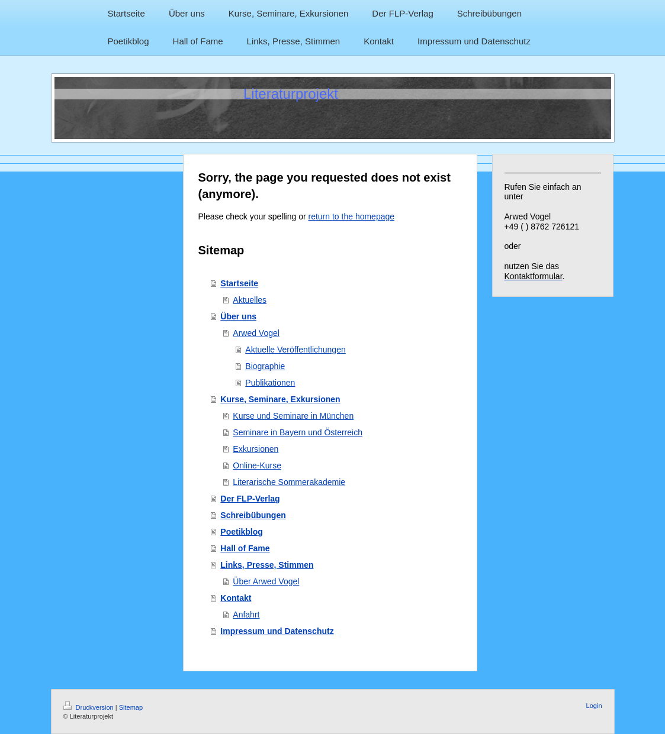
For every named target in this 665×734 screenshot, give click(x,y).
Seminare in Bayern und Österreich (297, 432)
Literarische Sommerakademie (289, 482)
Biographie (265, 366)
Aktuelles (249, 300)
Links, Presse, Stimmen (266, 565)
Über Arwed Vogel (266, 581)
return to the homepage (352, 216)
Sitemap (131, 707)
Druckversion (89, 707)
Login (594, 705)
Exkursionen (255, 449)
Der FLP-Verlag (250, 498)
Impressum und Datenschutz (276, 631)
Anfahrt (246, 614)
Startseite (239, 283)
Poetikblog (241, 531)
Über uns (238, 316)
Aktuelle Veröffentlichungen (295, 349)
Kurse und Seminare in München (293, 416)
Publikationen (270, 382)
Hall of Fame (244, 548)
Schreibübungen (252, 515)
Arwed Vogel (256, 333)
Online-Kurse (257, 465)
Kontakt (235, 598)
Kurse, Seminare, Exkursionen (280, 399)
